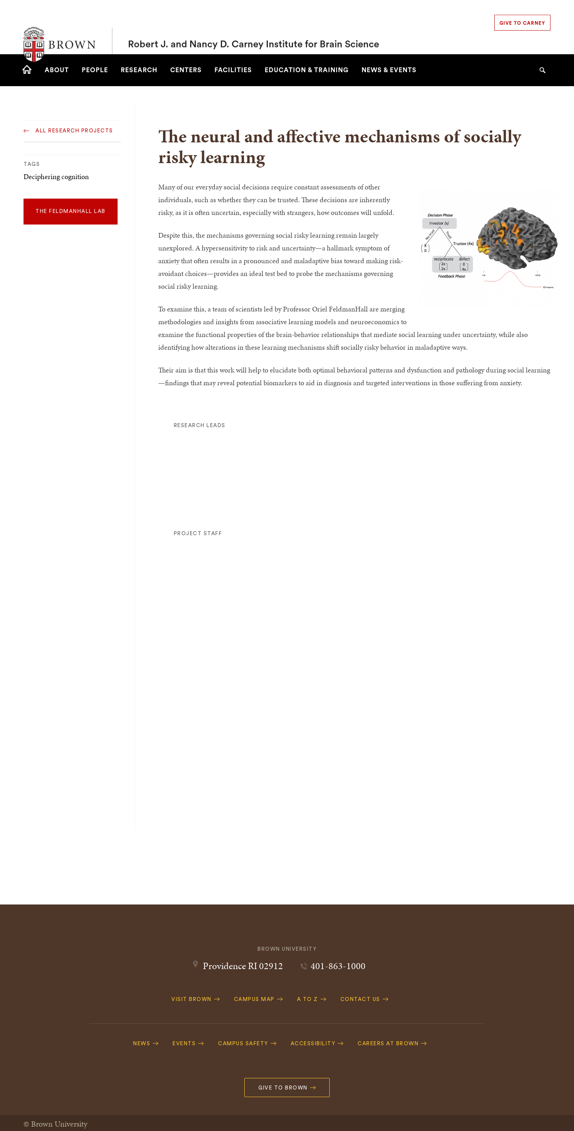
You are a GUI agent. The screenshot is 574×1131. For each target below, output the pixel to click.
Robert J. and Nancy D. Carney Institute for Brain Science (253, 27)
